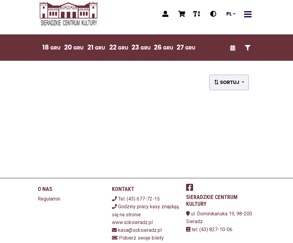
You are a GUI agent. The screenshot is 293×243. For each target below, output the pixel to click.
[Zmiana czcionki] (196, 14)
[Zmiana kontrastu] (213, 14)
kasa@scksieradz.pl (140, 230)
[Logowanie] (165, 14)
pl (229, 14)
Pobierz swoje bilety (141, 238)
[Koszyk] (180, 14)
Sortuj (227, 82)
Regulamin (49, 199)
